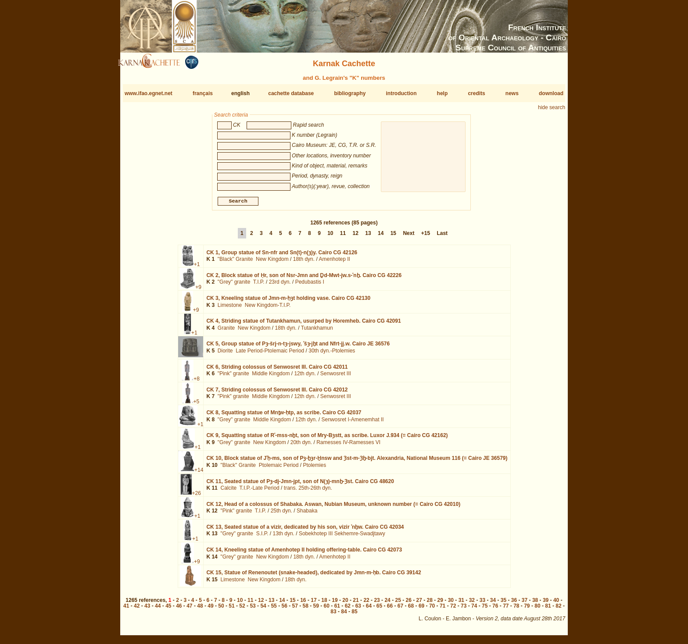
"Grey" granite (234, 285)
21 (355, 604)
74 (474, 609)
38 (535, 604)
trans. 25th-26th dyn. (308, 491)
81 (548, 609)
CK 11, (300, 484)
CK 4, (303, 324)
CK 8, (283, 416)
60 (327, 609)
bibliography (350, 93)
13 (368, 237)
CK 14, (304, 553)
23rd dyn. (280, 285)
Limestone (230, 309)
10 (330, 237)
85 (354, 615)
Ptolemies (314, 469)
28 (430, 604)
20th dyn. (301, 446)
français (203, 93)
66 (390, 609)
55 (273, 609)
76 (495, 609)
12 (355, 237)
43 (147, 609)
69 (421, 609)
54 (263, 609)
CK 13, (305, 530)
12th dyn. (304, 377)
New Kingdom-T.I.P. (268, 309)
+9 (198, 291)
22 (366, 604)
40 (556, 604)
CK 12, (333, 508)
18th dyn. (304, 263)
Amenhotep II (334, 263)
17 (313, 604)
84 (344, 615)
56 (284, 609)
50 (221, 609)
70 (432, 609)
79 (527, 609)
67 (400, 609)
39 (545, 604)
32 (472, 604)
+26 (196, 496)
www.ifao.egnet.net (148, 93)
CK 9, (327, 439)
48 (200, 609)
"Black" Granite (235, 263)
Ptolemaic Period (279, 469)
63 (358, 609)
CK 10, (356, 462)
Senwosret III (335, 377)
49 (210, 609)
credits (476, 93)
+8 (197, 382)
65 (379, 609)
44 (158, 609)
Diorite (225, 354)
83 (333, 615)
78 (516, 609)
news (512, 93)
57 (295, 609)
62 (348, 609)
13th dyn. (283, 537)
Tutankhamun (317, 331)
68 (411, 609)
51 (231, 609)
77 (506, 609)
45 (168, 609)
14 (380, 237)
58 (305, 609)
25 (398, 604)
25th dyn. (281, 514)
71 (442, 609)
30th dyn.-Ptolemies (331, 354)
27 (419, 604)
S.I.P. (262, 537)
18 (324, 604)
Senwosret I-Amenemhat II (352, 423)
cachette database (291, 93)
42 (137, 609)
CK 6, (277, 370)
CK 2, (303, 279)
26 (409, 604)
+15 (425, 237)
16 (303, 604)
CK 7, (277, 393)
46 (179, 609)
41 (126, 609)
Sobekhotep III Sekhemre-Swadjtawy (342, 537)
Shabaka (307, 514)
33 (482, 604)
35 (503, 604)
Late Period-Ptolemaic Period (270, 354)
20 (345, 604)
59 (316, 609)
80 (537, 609)
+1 (197, 268)
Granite (226, 331)
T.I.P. (259, 285)
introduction (401, 93)
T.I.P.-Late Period (260, 491)
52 (242, 609)
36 (514, 604)
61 (337, 609)
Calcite (228, 491)
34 (493, 604)
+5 (197, 405)
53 (252, 609)
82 (558, 609)
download (551, 93)
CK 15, (313, 576)
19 (334, 604)
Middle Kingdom (271, 377)
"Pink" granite (233, 377)
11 (343, 237)
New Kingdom (272, 263)
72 (453, 609)
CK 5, (298, 347)
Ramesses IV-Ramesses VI (348, 446)
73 (463, 609)
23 (377, 604)
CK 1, (281, 256)
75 (484, 609)
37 (524, 604)
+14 (198, 473)
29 (440, 604)
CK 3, (288, 302)
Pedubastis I (309, 285)
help (442, 93)
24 (387, 604)
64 (369, 609)
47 (189, 609)
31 (461, 604)
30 (451, 604)
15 (393, 237)
